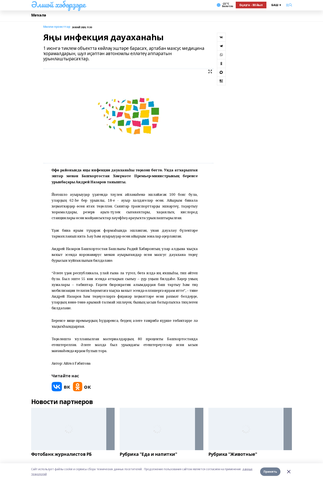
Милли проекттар (56, 27)
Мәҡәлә (38, 15)
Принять (270, 472)
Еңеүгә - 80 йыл (251, 5)
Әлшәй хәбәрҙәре (58, 4)
